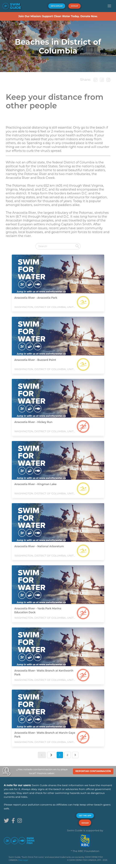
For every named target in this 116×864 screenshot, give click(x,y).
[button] (109, 6)
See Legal (23, 860)
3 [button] (75, 754)
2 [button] (67, 754)
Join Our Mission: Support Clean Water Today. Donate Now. (58, 16)
